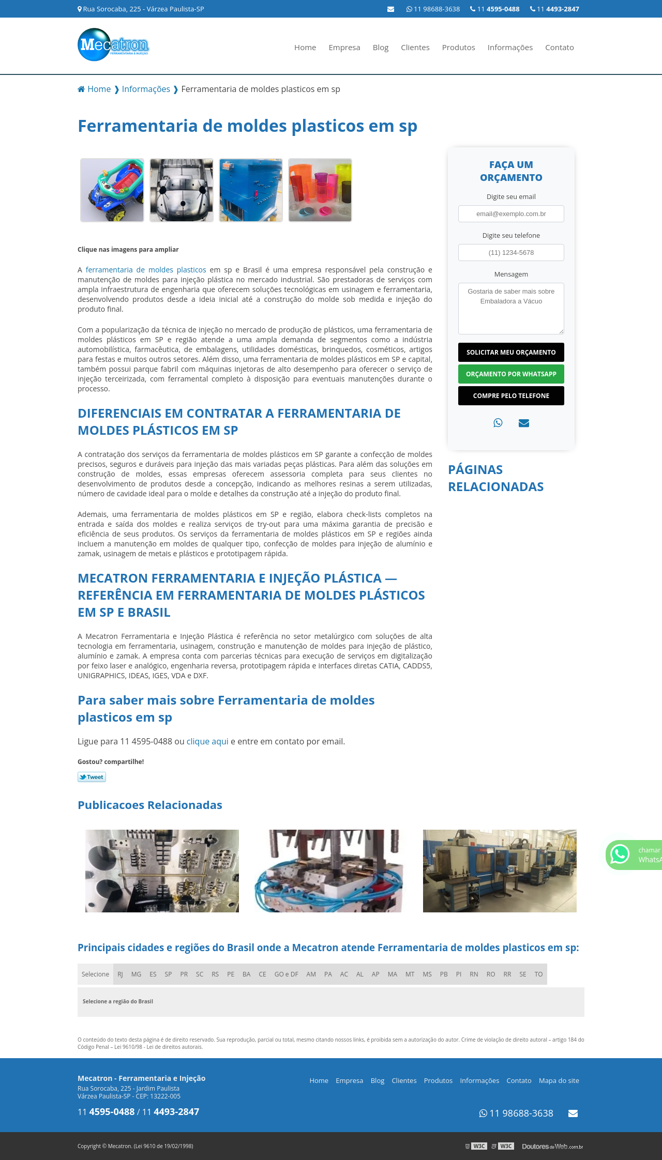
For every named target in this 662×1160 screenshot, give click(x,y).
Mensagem (511, 274)
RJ (120, 974)
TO (539, 974)
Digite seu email (511, 196)
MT (409, 974)
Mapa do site (559, 1080)
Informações (510, 47)
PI (459, 974)
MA (392, 974)
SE (522, 974)
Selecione (95, 974)
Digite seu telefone (511, 235)
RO (491, 974)
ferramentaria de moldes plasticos (146, 269)
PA (328, 974)
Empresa (344, 47)
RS (215, 974)
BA (246, 974)
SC (199, 974)
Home (305, 47)
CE (262, 974)
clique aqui (208, 741)
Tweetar (92, 777)
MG (136, 974)
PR (184, 974)
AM (311, 974)
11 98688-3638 (433, 8)
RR (507, 974)
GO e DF (286, 974)
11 (554, 8)
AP (376, 974)
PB (444, 974)
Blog (381, 47)
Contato (559, 47)
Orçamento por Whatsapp (511, 374)
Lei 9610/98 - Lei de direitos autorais (158, 1046)
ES (152, 974)
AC (344, 974)
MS (427, 974)
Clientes (415, 47)
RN (474, 974)
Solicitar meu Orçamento (511, 352)
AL (360, 974)
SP (168, 974)
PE (230, 974)
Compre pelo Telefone (511, 395)
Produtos (458, 47)
